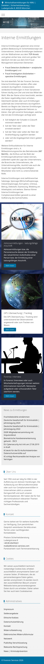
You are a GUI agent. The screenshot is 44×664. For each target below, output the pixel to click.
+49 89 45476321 (11, 543)
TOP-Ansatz (34, 54)
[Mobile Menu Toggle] (3, 15)
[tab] (20, 272)
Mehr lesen (10, 265)
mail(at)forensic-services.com (16, 546)
